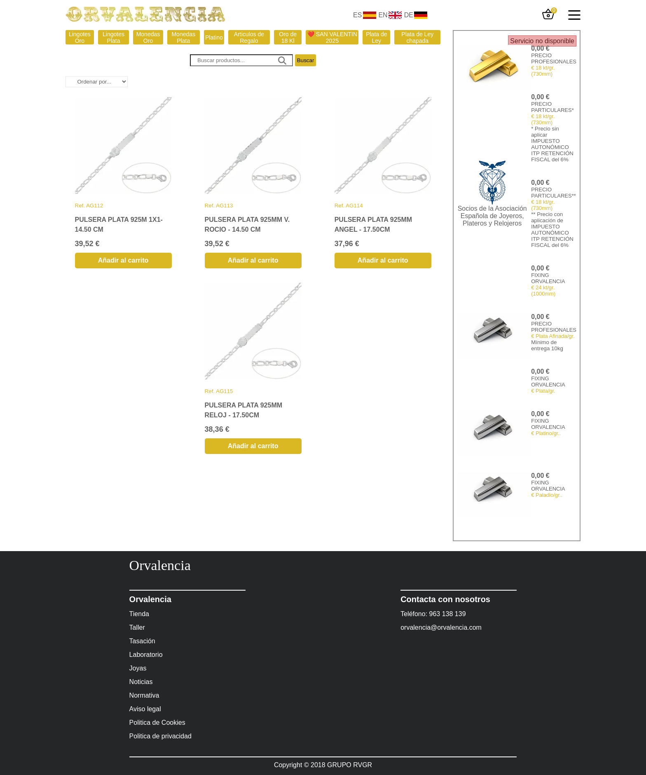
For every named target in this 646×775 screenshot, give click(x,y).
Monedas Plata (183, 37)
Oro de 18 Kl (288, 37)
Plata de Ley (376, 37)
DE (408, 15)
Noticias (141, 681)
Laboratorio (146, 654)
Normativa (144, 695)
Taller (137, 627)
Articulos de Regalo (249, 37)
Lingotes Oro (80, 37)
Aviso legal (145, 708)
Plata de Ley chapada (417, 37)
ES (357, 15)
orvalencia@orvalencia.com (441, 627)
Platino (214, 37)
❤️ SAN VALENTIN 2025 (332, 37)
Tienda (139, 613)
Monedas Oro (148, 37)
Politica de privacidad (160, 736)
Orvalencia (160, 565)
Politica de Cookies (157, 722)
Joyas (138, 668)
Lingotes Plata (113, 37)
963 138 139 (447, 613)
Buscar (305, 60)
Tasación (142, 641)
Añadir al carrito (123, 260)
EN (382, 15)
